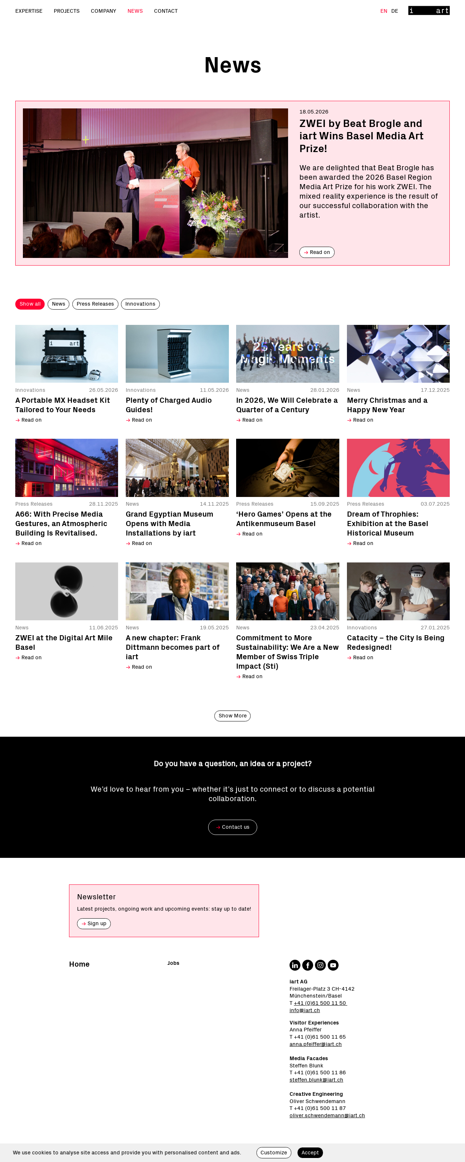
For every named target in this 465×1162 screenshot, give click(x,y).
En (384, 11)
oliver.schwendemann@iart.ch (327, 1115)
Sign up (93, 923)
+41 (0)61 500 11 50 (320, 1003)
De (394, 11)
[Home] (429, 11)
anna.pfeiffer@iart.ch (316, 1044)
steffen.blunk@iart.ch (316, 1080)
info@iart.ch (305, 1010)
